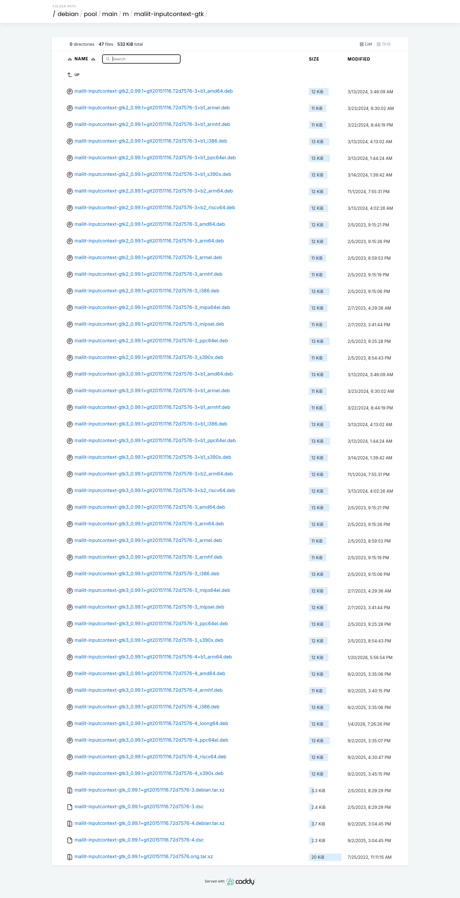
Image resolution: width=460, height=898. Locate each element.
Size (314, 59)
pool (90, 14)
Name (86, 58)
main (110, 14)
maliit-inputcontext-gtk (169, 14)
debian (68, 14)
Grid (383, 44)
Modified (358, 59)
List (365, 44)
